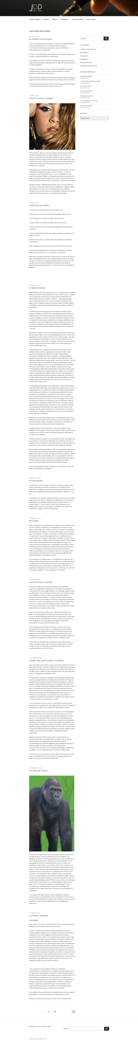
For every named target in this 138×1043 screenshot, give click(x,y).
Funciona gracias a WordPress (38, 1039)
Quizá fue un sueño (39, 205)
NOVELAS (83, 56)
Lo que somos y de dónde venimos (90, 81)
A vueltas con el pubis (40, 39)
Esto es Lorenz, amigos (41, 98)
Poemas (54, 19)
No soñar (34, 520)
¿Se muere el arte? (85, 86)
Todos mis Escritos (77, 19)
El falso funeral (37, 287)
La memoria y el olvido (41, 582)
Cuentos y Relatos (35, 19)
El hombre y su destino (86, 96)
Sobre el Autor (91, 19)
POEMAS (83, 59)
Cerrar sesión (33, 920)
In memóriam (36, 480)
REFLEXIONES (84, 62)
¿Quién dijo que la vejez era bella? (46, 660)
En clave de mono (38, 770)
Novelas (46, 19)
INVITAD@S (83, 52)
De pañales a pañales (86, 76)
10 (55, 1011)
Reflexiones (64, 19)
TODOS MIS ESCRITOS (87, 66)
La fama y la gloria (38, 915)
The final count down (86, 105)
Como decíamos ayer (86, 91)
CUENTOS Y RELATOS (86, 49)
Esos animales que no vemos (88, 101)
